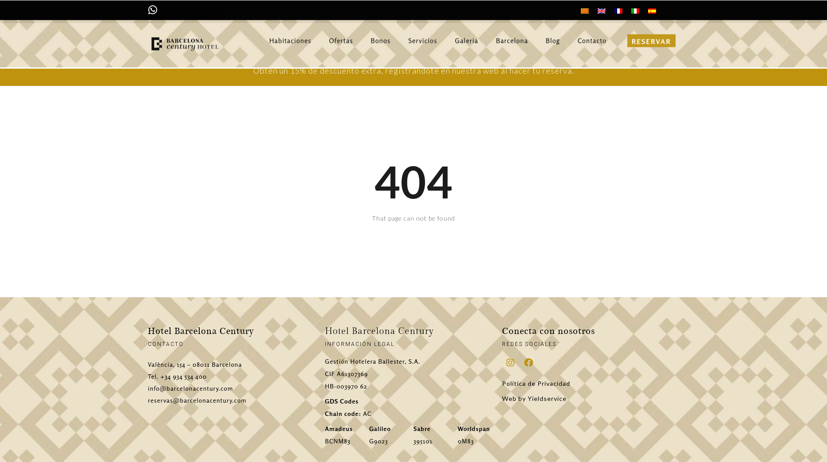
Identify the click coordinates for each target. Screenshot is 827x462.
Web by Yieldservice (534, 398)
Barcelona (512, 37)
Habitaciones (290, 37)
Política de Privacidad (536, 383)
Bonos (380, 37)
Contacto (592, 37)
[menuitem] (584, 10)
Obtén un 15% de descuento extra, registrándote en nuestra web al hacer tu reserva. (413, 72)
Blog (553, 37)
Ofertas (341, 37)
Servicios (422, 37)
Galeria (467, 37)
